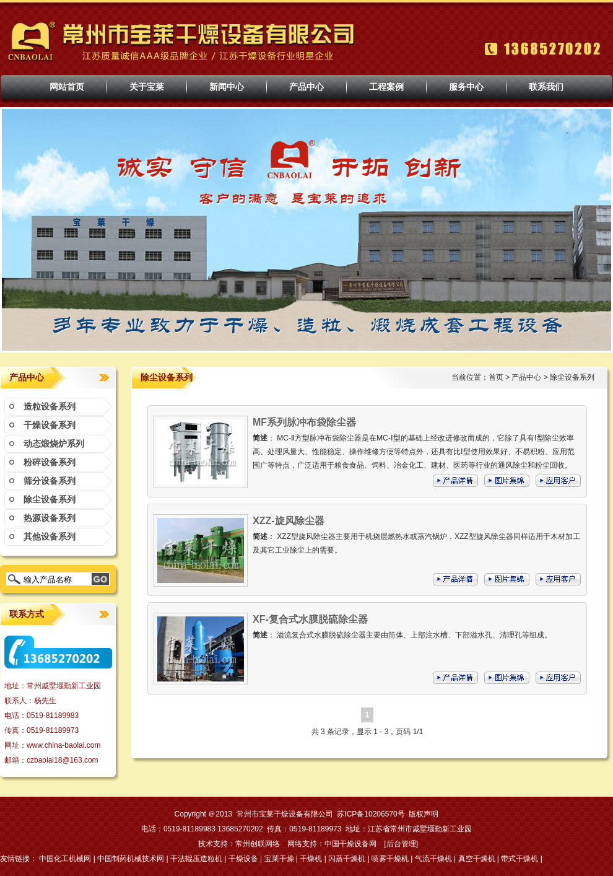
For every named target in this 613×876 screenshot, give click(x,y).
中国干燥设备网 (350, 843)
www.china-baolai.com (63, 745)
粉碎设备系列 (50, 462)
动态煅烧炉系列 (54, 444)
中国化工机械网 (65, 858)
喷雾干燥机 (390, 858)
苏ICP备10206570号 (370, 814)
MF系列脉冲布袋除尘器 (304, 422)
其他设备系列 (50, 536)
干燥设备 (243, 858)
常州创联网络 (257, 843)
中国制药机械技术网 (130, 858)
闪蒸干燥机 (346, 858)
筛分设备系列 (50, 481)
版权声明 (423, 814)
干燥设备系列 (50, 425)
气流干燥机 (433, 858)
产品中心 (526, 377)
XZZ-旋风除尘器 (288, 520)
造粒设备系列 (50, 406)
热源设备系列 (50, 518)
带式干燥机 (519, 858)
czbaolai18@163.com (62, 760)
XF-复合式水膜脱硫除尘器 (310, 619)
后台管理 (401, 843)
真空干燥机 (476, 858)
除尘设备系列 (50, 499)
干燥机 (311, 858)
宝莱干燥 (279, 858)
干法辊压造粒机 (196, 858)
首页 (496, 377)
